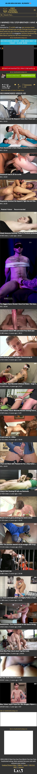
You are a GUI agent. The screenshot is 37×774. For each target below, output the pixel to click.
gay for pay (29, 29)
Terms (25, 765)
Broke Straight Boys (18, 90)
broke (35, 29)
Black (5, 35)
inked (30, 31)
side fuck (9, 33)
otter (26, 31)
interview (16, 31)
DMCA (20, 765)
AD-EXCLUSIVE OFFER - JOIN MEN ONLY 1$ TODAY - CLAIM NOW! (18, 42)
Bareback (31, 33)
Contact (20, 767)
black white (4, 31)
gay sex (16, 29)
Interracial (24, 35)
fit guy (34, 31)
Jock (29, 35)
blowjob (11, 29)
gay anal (22, 29)
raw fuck (3, 33)
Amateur (24, 33)
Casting (9, 35)
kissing (22, 31)
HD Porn (18, 35)
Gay (14, 35)
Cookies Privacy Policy (9, 765)
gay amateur (26, 27)
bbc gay (10, 31)
